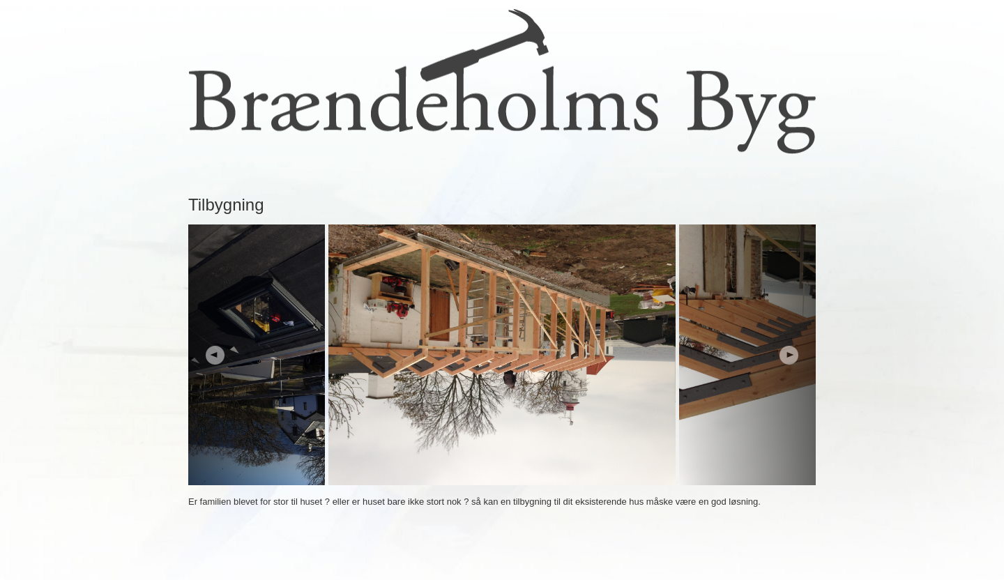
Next (747, 354)
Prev (256, 354)
